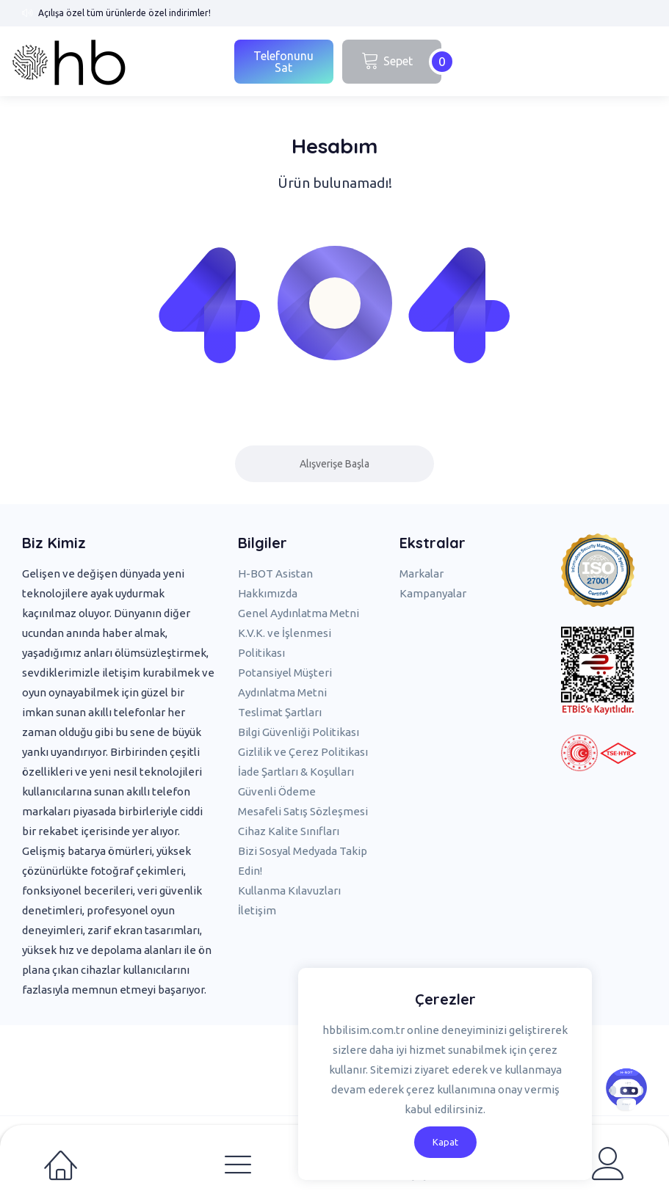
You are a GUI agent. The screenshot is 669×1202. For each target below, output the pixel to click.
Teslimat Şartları (280, 712)
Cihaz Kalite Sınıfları (288, 831)
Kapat (445, 1142)
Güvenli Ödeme (277, 791)
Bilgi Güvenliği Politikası (298, 732)
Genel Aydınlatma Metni (298, 613)
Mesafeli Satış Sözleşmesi (303, 811)
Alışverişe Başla (334, 464)
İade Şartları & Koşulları (296, 771)
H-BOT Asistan (275, 573)
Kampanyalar (432, 593)
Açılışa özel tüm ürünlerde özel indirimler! (124, 13)
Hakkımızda (267, 593)
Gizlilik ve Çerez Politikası (303, 752)
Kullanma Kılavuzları (289, 890)
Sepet (401, 61)
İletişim (257, 910)
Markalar (421, 573)
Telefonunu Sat (283, 61)
